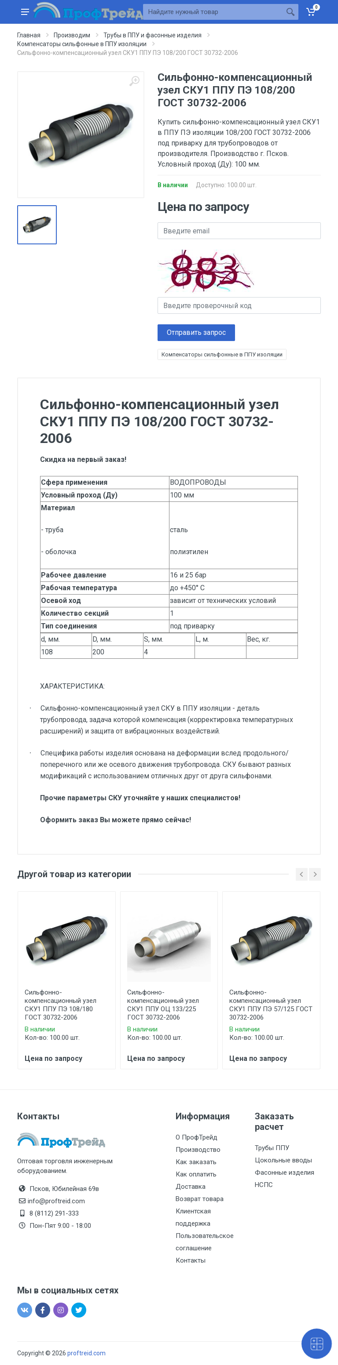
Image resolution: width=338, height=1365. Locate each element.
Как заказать (196, 1162)
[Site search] (213, 12)
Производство (198, 1150)
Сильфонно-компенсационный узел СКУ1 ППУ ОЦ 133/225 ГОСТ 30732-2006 (163, 1004)
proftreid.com (86, 1353)
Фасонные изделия (284, 1172)
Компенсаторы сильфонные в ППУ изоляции (222, 354)
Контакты (191, 1260)
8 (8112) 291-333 (54, 1213)
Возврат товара (200, 1199)
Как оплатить (196, 1174)
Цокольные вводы (283, 1160)
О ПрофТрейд (196, 1137)
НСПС (264, 1185)
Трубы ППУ (272, 1148)
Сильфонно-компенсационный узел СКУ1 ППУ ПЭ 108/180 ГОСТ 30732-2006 (60, 1004)
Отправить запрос (196, 332)
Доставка (191, 1187)
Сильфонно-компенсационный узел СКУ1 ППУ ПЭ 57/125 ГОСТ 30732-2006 (270, 1004)
